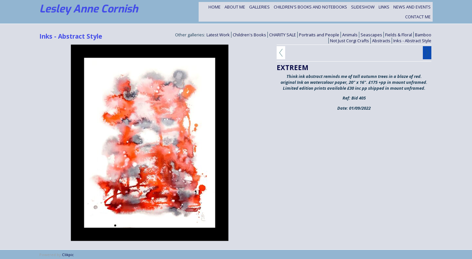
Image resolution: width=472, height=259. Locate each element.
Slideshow (363, 7)
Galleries (259, 7)
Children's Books (249, 35)
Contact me (418, 17)
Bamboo (423, 35)
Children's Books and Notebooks (310, 7)
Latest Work (218, 35)
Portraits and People (319, 35)
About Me (235, 7)
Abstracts (381, 41)
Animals (350, 35)
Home (214, 7)
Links (384, 7)
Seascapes (371, 35)
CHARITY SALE (282, 35)
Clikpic (68, 254)
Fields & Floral (398, 35)
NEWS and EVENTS (412, 7)
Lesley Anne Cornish (88, 9)
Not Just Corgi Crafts (349, 41)
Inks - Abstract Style (412, 41)
